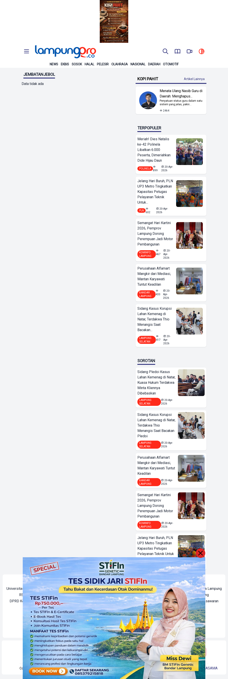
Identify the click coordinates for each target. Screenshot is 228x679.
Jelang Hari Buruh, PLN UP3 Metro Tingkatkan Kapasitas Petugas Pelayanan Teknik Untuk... (155, 191)
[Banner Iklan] (114, 21)
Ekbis (65, 64)
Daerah (154, 64)
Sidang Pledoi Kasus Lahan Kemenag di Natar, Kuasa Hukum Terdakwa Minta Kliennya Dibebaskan (156, 382)
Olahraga (119, 64)
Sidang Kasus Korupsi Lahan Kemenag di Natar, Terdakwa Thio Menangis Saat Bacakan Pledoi (156, 425)
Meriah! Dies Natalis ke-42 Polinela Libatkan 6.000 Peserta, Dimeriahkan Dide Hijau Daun (154, 150)
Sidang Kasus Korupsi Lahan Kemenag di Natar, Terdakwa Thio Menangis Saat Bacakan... (154, 319)
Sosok (77, 64)
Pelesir (103, 64)
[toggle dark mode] (201, 51)
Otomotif (171, 64)
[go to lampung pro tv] (189, 51)
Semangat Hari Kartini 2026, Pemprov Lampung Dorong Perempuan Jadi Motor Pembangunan (155, 233)
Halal (89, 64)
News (54, 64)
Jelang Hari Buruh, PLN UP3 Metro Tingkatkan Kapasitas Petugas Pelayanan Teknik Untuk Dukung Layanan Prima (155, 548)
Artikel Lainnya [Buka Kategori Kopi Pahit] (194, 79)
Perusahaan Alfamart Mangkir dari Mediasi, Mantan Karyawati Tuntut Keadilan (154, 276)
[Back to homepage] (65, 52)
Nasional (137, 64)
